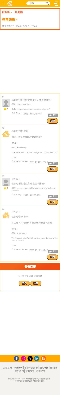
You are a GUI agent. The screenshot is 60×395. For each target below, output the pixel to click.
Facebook (17, 358)
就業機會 (29, 371)
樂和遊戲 (9, 3)
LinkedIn (37, 358)
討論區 (6, 12)
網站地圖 (44, 367)
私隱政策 (40, 371)
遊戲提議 (7, 367)
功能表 (3, 3)
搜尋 (47, 3)
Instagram (24, 358)
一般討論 (17, 12)
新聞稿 (53, 367)
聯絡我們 (18, 367)
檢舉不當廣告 (31, 367)
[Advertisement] (30, 61)
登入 (56, 3)
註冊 (35, 283)
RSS (44, 358)
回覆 (52, 120)
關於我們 (19, 371)
